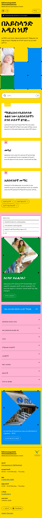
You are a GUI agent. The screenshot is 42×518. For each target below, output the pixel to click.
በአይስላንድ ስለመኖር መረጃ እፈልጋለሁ (15, 222)
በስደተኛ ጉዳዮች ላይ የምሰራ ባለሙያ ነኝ (15, 229)
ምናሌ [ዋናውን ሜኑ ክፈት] (36, 11)
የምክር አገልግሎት (10, 296)
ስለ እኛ (6, 508)
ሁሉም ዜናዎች (8, 201)
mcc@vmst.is (6, 494)
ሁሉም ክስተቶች (22, 201)
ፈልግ (38, 96)
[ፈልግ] (7, 11)
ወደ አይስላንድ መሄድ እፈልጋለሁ (13, 226)
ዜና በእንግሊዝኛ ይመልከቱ (12, 438)
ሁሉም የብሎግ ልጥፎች (10, 206)
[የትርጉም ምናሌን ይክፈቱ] (3, 11)
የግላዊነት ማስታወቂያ (7, 513)
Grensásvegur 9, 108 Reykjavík (11, 465)
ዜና (6, 233)
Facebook (17, 508)
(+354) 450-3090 (7, 479)
